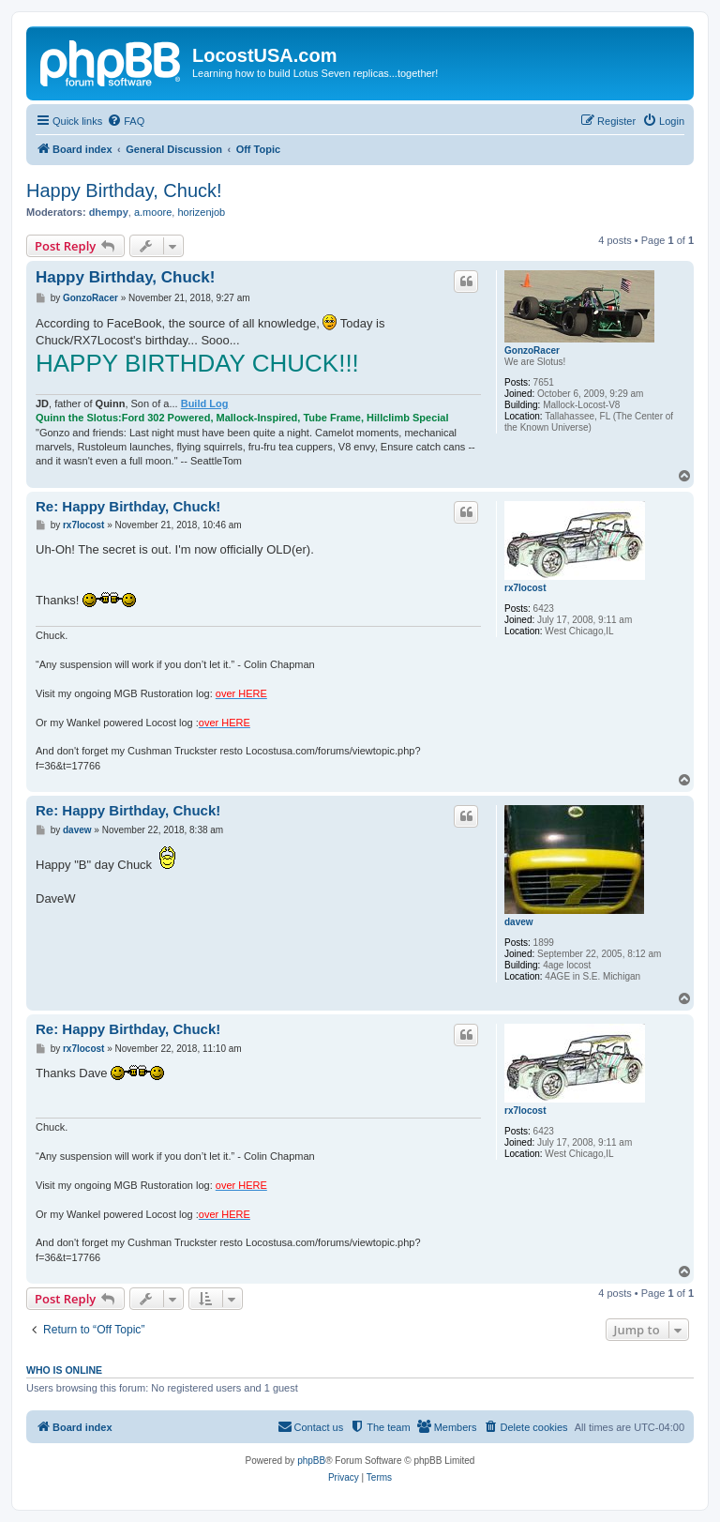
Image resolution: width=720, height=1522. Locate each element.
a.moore (153, 212)
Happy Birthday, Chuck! (124, 190)
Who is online (64, 1370)
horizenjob (201, 212)
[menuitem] (125, 121)
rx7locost (525, 588)
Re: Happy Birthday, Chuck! (128, 506)
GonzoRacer (532, 350)
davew (518, 922)
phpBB (311, 1460)
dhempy (108, 212)
